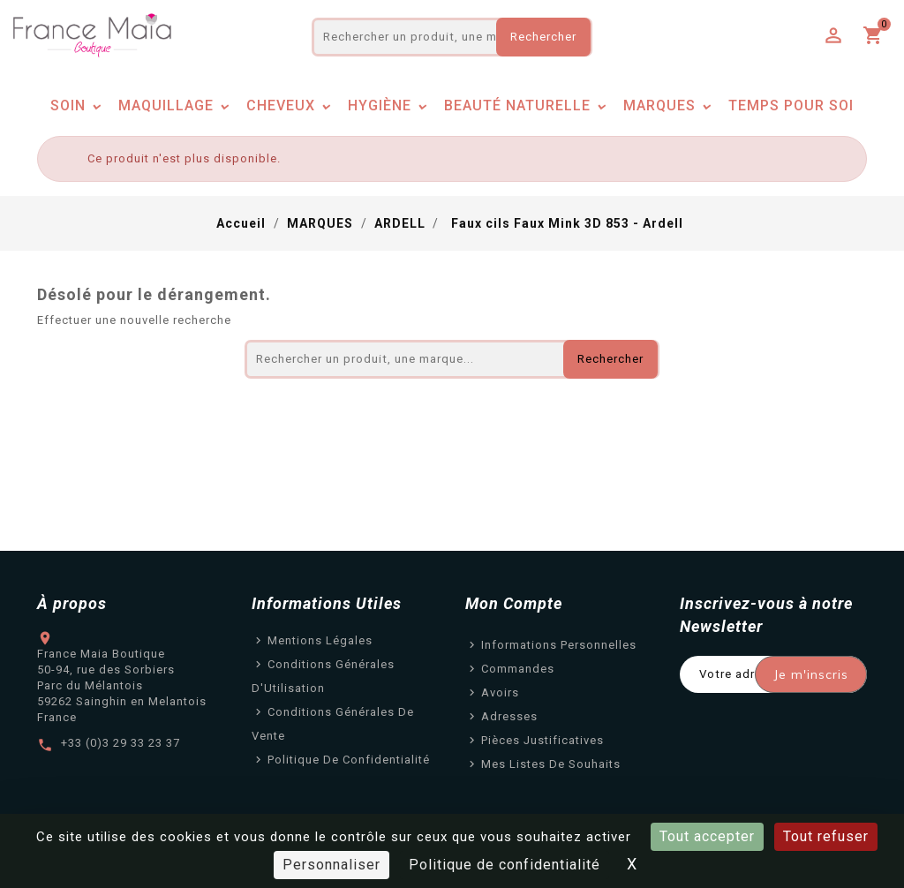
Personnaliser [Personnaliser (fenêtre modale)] (331, 864)
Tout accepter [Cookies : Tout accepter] (707, 836)
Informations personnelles (559, 644)
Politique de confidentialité (348, 759)
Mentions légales (320, 640)
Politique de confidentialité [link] (504, 864)
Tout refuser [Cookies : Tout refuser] (826, 836)
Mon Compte (513, 603)
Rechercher (543, 36)
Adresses (509, 716)
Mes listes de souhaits (551, 764)
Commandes (517, 668)
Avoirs (500, 692)
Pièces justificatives (542, 740)
